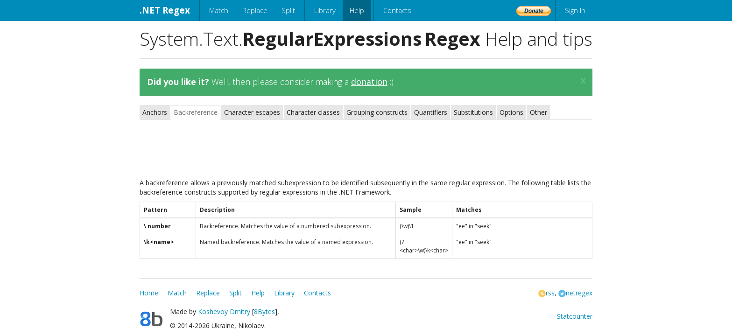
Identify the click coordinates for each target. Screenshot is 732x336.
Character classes (313, 112)
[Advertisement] (366, 150)
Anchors (154, 112)
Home (149, 292)
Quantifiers (430, 112)
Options (511, 112)
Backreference (196, 112)
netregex (575, 292)
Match (218, 10)
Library (325, 10)
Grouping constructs (377, 112)
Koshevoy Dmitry (224, 311)
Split (288, 10)
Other (538, 112)
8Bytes (264, 311)
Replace (254, 10)
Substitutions (473, 112)
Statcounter (574, 316)
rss (546, 292)
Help (357, 10)
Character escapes (252, 112)
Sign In (575, 10)
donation (369, 81)
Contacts (397, 10)
